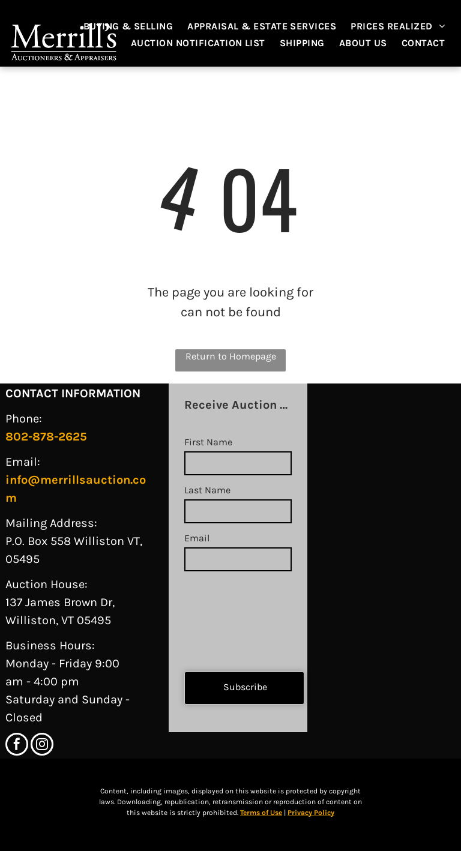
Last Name (207, 490)
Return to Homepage (230, 356)
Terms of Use (261, 812)
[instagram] (42, 746)
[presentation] (233, 616)
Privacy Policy (311, 812)
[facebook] (16, 746)
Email (196, 538)
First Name (208, 442)
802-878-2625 (46, 437)
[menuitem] (134, 26)
